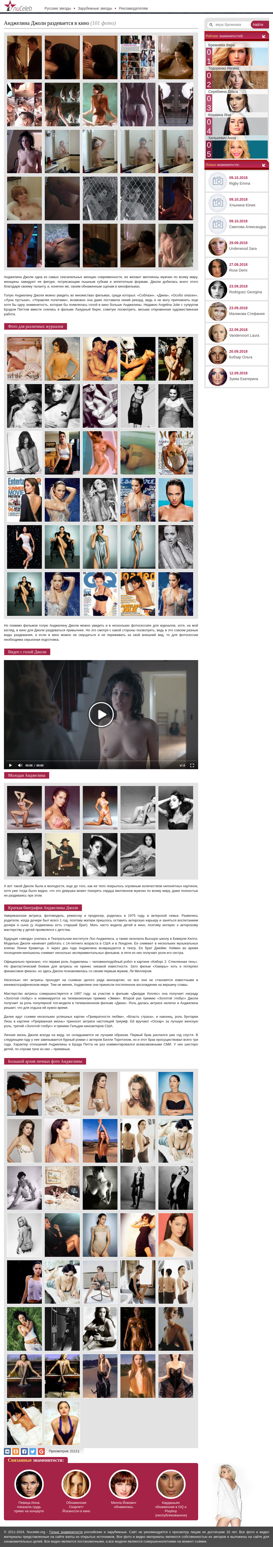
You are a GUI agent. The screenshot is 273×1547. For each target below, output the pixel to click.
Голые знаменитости (66, 1532)
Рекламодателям (133, 8)
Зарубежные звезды (95, 8)
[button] (7, 1451)
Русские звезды (57, 8)
